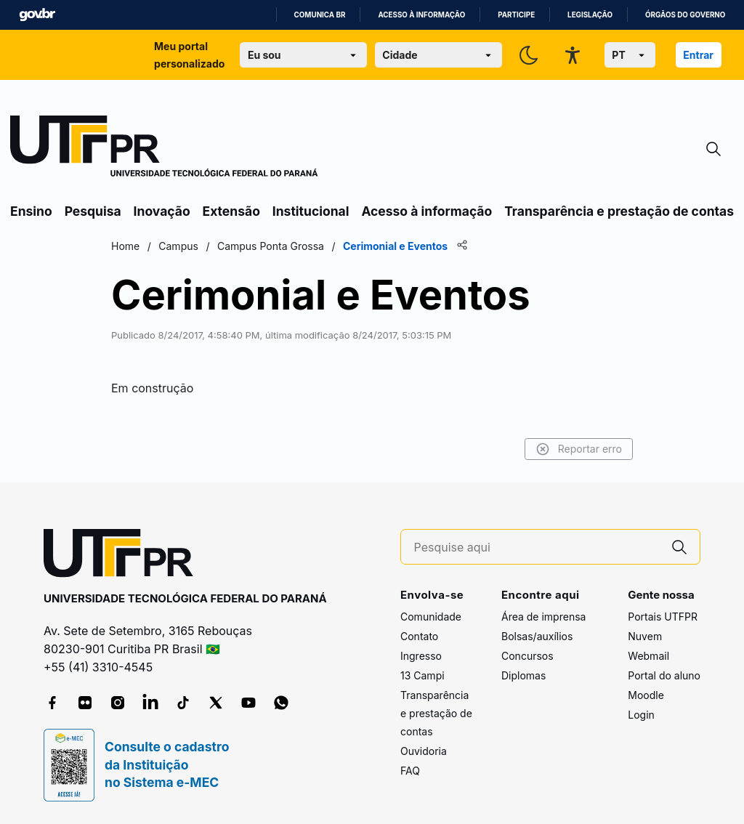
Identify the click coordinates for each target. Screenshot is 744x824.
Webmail (648, 656)
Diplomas (523, 675)
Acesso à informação (421, 15)
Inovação (162, 211)
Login (641, 714)
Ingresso (421, 656)
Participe (516, 15)
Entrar (698, 55)
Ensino (31, 211)
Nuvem (645, 636)
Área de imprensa (543, 616)
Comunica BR (320, 15)
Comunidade (430, 616)
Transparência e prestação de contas (619, 211)
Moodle (646, 695)
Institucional (310, 211)
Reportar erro (578, 449)
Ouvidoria (423, 751)
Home (125, 246)
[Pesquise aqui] (537, 547)
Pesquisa (93, 211)
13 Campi (422, 675)
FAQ (410, 770)
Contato (419, 636)
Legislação (589, 15)
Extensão (231, 211)
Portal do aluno (664, 675)
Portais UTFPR (663, 616)
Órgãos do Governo (685, 15)
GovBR (37, 15)
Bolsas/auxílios (537, 636)
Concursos (527, 656)
